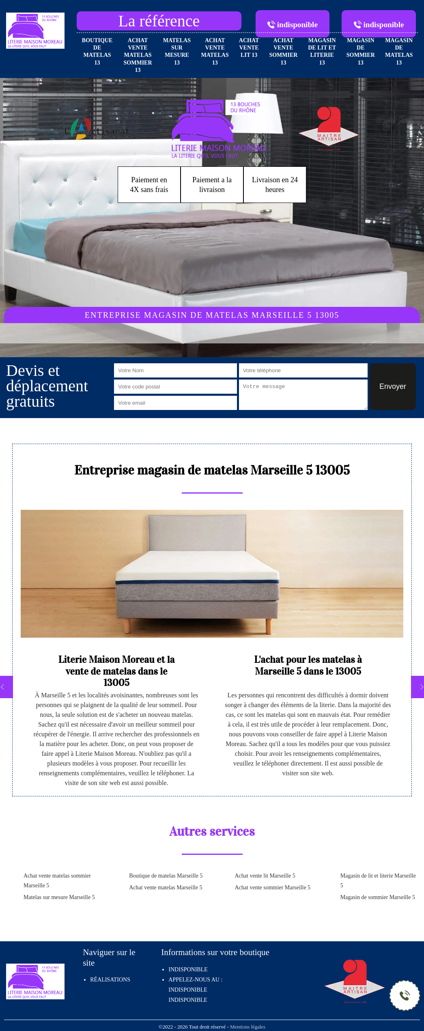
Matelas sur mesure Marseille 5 (59, 897)
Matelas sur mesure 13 (177, 51)
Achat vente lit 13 (249, 47)
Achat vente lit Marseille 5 (265, 876)
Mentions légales (247, 1027)
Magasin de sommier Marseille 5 (377, 897)
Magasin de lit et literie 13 (322, 51)
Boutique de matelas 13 (97, 51)
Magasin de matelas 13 (399, 51)
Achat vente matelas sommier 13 (138, 55)
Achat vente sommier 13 (283, 51)
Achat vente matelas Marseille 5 (165, 887)
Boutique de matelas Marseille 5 (165, 876)
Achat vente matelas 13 (215, 51)
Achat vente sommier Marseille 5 (273, 887)
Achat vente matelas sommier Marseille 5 (57, 881)
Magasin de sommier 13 (361, 51)
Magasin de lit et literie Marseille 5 (378, 881)
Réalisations (110, 980)
